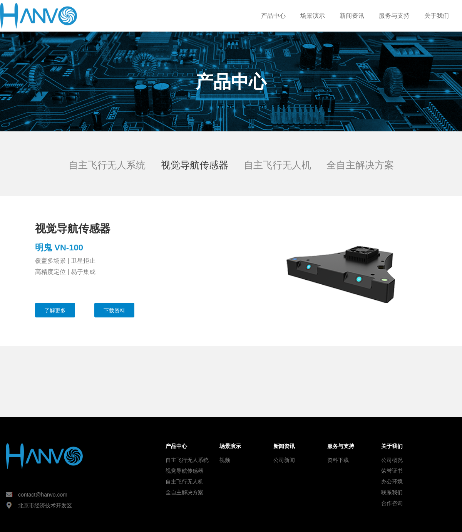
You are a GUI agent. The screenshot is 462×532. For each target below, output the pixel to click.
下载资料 (114, 310)
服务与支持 (394, 15)
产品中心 (273, 15)
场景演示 (312, 15)
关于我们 (436, 15)
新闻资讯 (352, 15)
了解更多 (55, 310)
